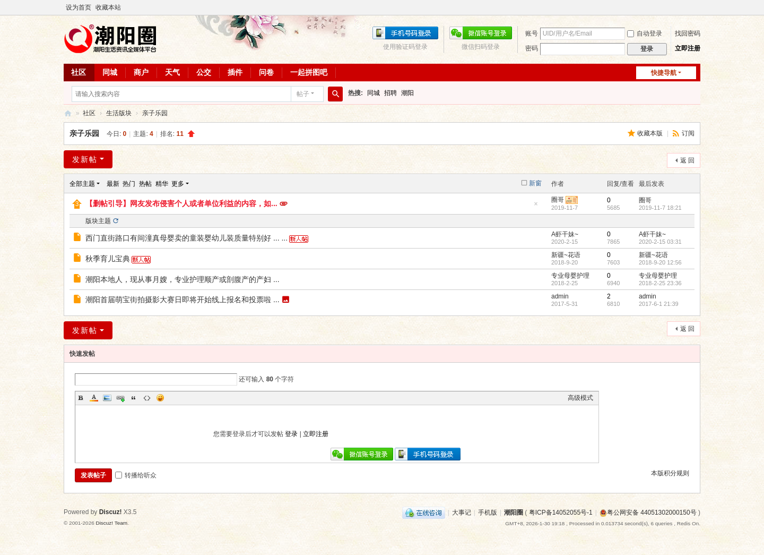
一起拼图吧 (308, 72)
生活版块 (119, 113)
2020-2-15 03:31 (660, 241)
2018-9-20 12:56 (660, 262)
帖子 (303, 94)
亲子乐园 (155, 113)
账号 (531, 33)
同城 (109, 72)
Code (147, 397)
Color (94, 397)
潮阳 (407, 93)
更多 (177, 183)
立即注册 (687, 48)
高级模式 (580, 398)
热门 (129, 183)
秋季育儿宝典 (107, 258)
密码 (531, 48)
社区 (78, 72)
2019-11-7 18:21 (660, 207)
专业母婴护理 (570, 275)
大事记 (461, 512)
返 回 (687, 160)
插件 (235, 72)
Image (107, 397)
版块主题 (98, 221)
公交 (203, 72)
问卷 (266, 72)
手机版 (487, 512)
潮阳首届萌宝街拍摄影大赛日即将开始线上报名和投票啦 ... (182, 299)
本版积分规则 (670, 473)
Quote (133, 397)
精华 (161, 183)
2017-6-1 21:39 (659, 304)
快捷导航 (663, 72)
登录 (291, 434)
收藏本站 (108, 7)
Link (120, 397)
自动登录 (644, 33)
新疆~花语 (565, 255)
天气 (172, 72)
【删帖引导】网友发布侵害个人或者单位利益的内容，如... (181, 203)
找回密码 (687, 33)
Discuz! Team (111, 523)
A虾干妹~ (564, 234)
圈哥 (557, 199)
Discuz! (110, 512)
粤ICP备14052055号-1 (561, 512)
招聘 (390, 93)
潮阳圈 (68, 113)
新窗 (535, 183)
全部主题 (82, 183)
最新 (113, 183)
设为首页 (78, 7)
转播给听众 (136, 475)
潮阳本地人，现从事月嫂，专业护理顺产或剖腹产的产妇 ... (182, 279)
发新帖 (85, 159)
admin (560, 296)
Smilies (160, 397)
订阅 (688, 133)
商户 (141, 72)
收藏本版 (650, 133)
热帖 (145, 183)
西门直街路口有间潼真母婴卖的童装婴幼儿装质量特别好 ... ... (186, 238)
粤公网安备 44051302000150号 (648, 512)
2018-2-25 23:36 (660, 283)
